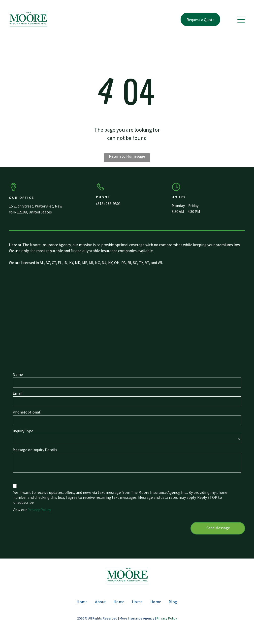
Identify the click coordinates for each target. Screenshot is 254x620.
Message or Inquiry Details (35, 449)
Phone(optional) (27, 412)
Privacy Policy (39, 509)
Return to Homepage (127, 156)
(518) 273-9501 (108, 203)
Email (18, 393)
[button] (241, 19)
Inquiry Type (23, 430)
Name (18, 374)
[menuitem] (82, 601)
